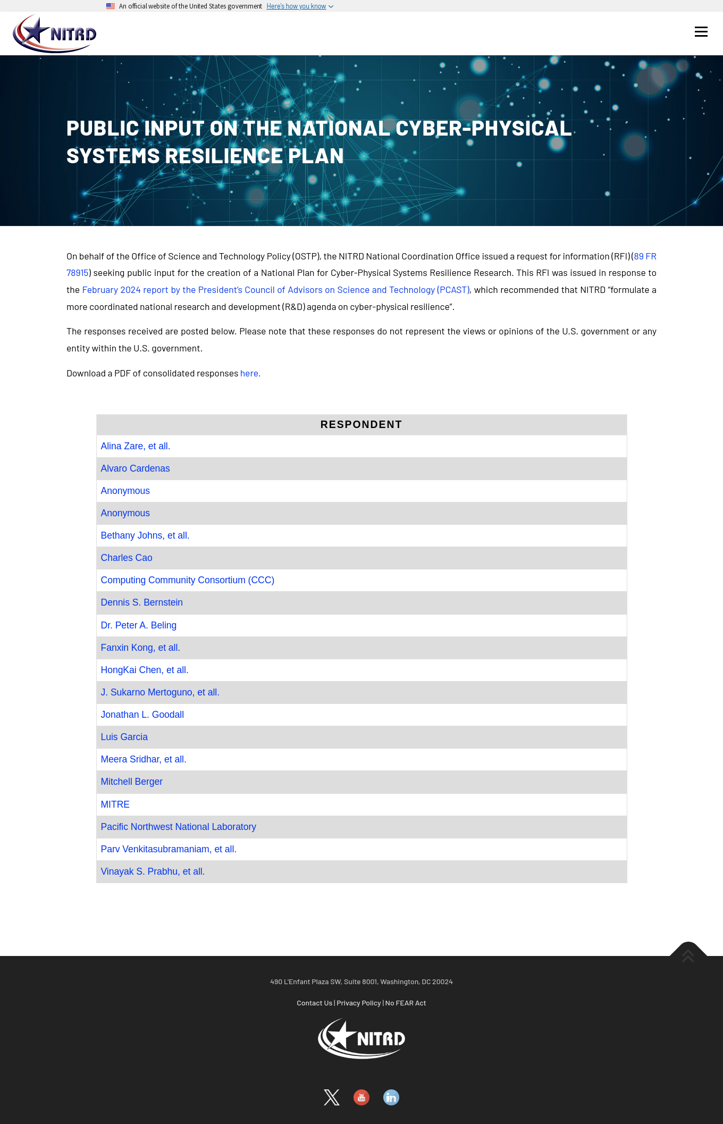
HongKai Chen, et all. (145, 670)
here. (250, 373)
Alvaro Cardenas (135, 468)
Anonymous (125, 490)
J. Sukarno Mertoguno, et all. (160, 692)
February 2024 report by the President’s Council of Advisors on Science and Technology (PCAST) (275, 289)
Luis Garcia (124, 737)
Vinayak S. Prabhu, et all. (153, 871)
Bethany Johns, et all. (145, 535)
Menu (701, 31)
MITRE (115, 804)
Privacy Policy (359, 1002)
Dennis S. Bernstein (142, 602)
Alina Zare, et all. (136, 446)
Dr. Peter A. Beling (139, 625)
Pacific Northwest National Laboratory (179, 826)
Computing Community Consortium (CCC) (188, 580)
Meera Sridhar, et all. (144, 759)
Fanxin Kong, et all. (141, 647)
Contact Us (314, 1002)
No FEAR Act (405, 1002)
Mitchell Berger (132, 781)
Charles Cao (127, 557)
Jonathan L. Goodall (142, 714)
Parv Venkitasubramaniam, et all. (169, 849)
